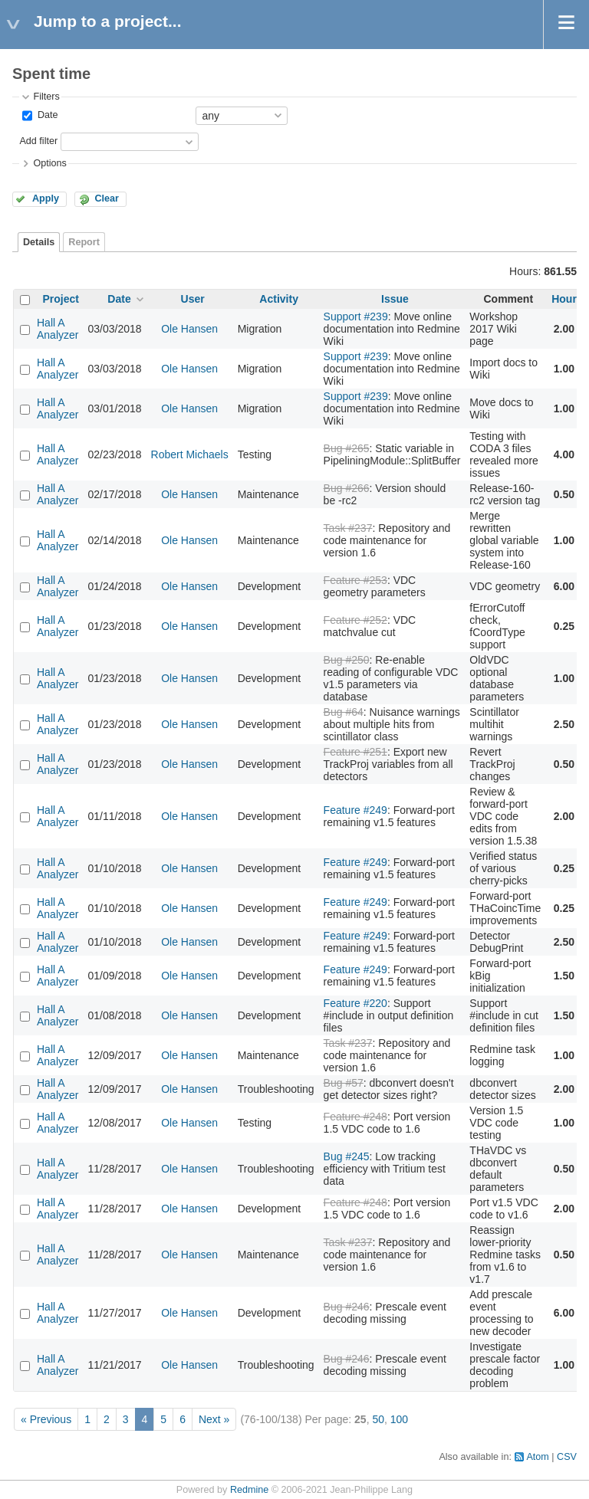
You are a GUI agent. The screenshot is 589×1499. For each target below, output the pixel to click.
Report (84, 242)
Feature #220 (355, 1003)
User (193, 299)
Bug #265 (347, 448)
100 (399, 1419)
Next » (214, 1419)
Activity (278, 299)
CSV (567, 1456)
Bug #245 (347, 1156)
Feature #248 (355, 1116)
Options (49, 163)
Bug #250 (347, 660)
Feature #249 (355, 810)
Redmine (249, 1489)
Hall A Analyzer (57, 329)
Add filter (38, 141)
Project (61, 299)
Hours (566, 299)
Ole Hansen (189, 329)
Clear (106, 198)
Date (46, 115)
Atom (537, 1456)
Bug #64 (344, 712)
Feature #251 (355, 752)
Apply (45, 198)
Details (38, 242)
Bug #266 (347, 488)
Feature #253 (355, 580)
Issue (395, 299)
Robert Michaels (190, 454)
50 (378, 1419)
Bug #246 (347, 1307)
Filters (46, 96)
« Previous (46, 1419)
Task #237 (348, 528)
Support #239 (356, 316)
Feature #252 (355, 620)
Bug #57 (344, 1083)
